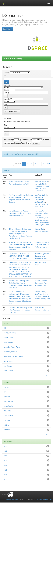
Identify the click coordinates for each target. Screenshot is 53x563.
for (5, 75)
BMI (5, 392)
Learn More (7, 29)
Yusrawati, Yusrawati (42, 186)
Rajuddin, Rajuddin (41, 204)
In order (46, 139)
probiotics (7, 430)
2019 (5, 470)
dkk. (5, 328)
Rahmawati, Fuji (40, 283)
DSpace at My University (12, 58)
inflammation (8, 401)
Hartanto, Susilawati (42, 231)
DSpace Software (12, 499)
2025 (5, 479)
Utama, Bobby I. (40, 184)
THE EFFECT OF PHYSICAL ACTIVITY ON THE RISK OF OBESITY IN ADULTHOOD (19, 256)
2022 (5, 456)
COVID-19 (7, 411)
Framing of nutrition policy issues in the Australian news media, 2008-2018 (20, 310)
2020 (5, 451)
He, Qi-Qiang (8, 361)
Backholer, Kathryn (41, 294)
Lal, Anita (38, 296)
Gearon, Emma (40, 292)
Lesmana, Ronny (41, 211)
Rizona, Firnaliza (41, 281)
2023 (5, 460)
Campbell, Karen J (10, 352)
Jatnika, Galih (39, 229)
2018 (5, 475)
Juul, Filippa (8, 366)
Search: (6, 73)
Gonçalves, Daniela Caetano (14, 356)
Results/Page (9, 139)
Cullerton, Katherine (42, 310)
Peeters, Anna (45, 299)
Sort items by (27, 139)
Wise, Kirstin (39, 308)
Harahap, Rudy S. (41, 195)
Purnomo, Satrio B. (41, 182)
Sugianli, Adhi (44, 225)
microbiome (8, 420)
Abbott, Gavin (8, 337)
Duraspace (40, 499)
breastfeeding (8, 406)
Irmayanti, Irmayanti (42, 242)
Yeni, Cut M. (39, 207)
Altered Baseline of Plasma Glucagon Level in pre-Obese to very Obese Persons (20, 213)
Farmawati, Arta (40, 245)
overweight (7, 387)
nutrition (6, 425)
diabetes (7, 397)
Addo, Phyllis (8, 342)
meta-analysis (8, 416)
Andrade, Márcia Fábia (12, 347)
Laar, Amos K (8, 371)
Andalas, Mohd (40, 202)
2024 (5, 465)
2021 (5, 446)
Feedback (48, 499)
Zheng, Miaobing (9, 333)
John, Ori (38, 188)
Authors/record (21, 143)
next (48, 164)
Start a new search (11, 111)
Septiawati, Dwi (40, 285)
